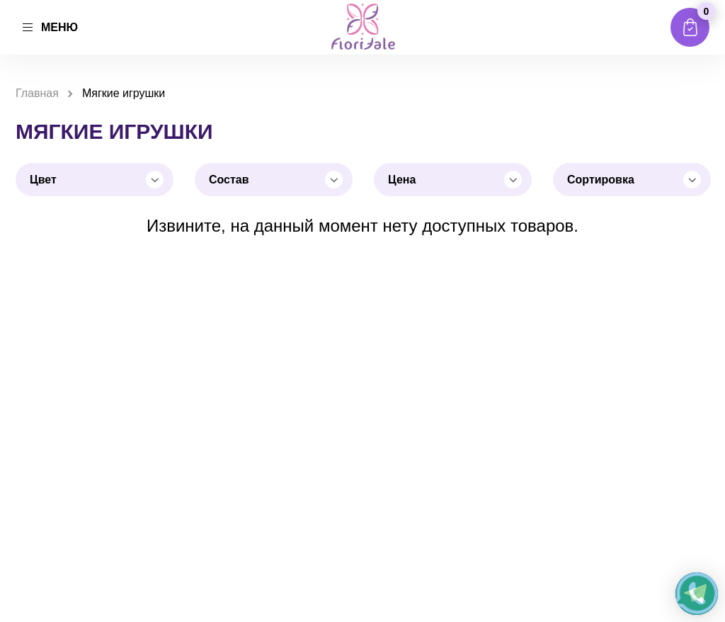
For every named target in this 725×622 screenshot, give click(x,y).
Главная (37, 93)
